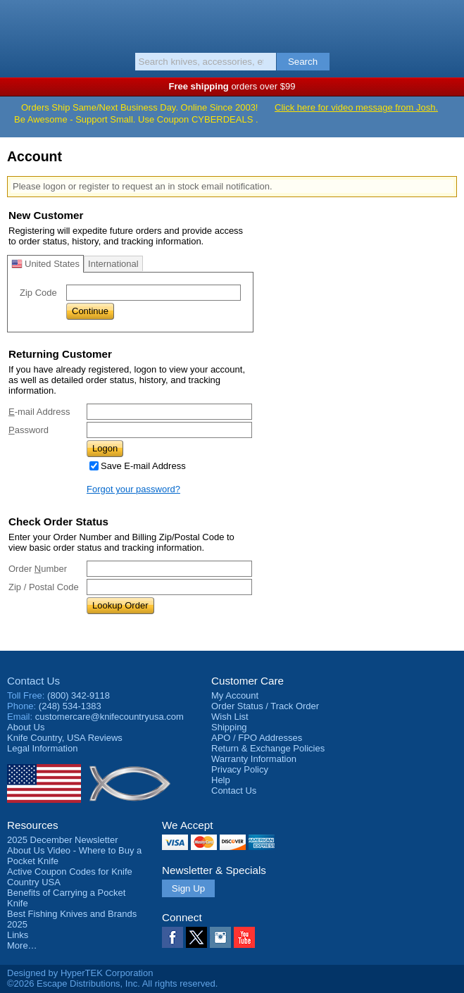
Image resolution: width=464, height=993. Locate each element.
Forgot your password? (133, 489)
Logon (105, 448)
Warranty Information (253, 759)
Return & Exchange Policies (268, 748)
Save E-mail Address (143, 466)
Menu (18, 23)
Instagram (220, 937)
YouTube (244, 937)
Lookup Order (120, 605)
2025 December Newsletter (62, 840)
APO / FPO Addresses (256, 737)
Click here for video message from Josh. (356, 107)
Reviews (65, 737)
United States (45, 264)
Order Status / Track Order (265, 706)
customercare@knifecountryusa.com (109, 716)
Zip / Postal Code (43, 587)
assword (28, 430)
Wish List (230, 716)
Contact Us (33, 681)
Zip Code (38, 292)
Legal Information (42, 748)
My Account (234, 695)
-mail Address (39, 411)
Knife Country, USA (232, 24)
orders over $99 (232, 86)
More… (22, 945)
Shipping (229, 727)
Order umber (37, 568)
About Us (25, 727)
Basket (446, 23)
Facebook (172, 937)
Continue (90, 311)
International (113, 263)
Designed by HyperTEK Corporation (80, 973)
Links (17, 935)
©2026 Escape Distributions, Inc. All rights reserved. (112, 983)
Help (220, 780)
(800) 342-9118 (78, 695)
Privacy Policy (239, 769)
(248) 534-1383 (70, 706)
